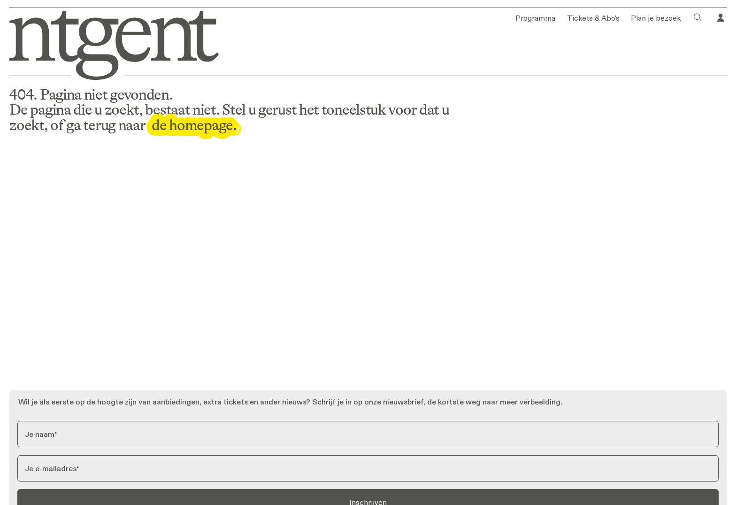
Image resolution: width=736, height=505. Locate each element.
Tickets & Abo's (593, 18)
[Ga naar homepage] (109, 43)
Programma (535, 18)
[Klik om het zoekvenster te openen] (698, 17)
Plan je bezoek (656, 18)
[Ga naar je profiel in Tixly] (720, 17)
